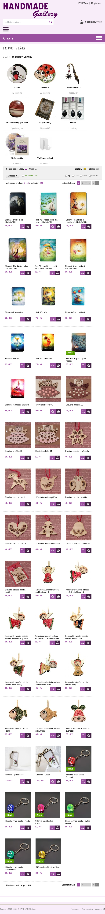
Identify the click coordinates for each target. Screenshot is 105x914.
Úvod (5, 57)
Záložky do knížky (73, 87)
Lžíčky (73, 123)
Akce (76, 176)
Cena (31, 169)
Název (21, 169)
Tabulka (91, 169)
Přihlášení (83, 3)
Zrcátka (17, 87)
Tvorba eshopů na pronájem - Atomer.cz (88, 909)
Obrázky (78, 169)
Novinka (94, 176)
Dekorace (45, 87)
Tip (69, 176)
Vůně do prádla (17, 158)
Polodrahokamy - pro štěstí (17, 123)
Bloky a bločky (45, 123)
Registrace (96, 3)
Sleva (84, 176)
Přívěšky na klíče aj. (45, 158)
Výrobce (13, 176)
